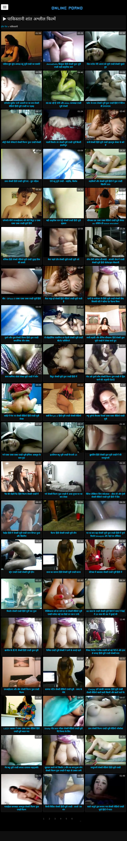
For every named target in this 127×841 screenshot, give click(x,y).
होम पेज (4, 26)
